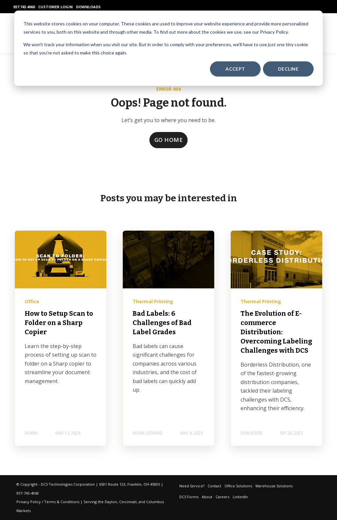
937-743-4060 (27, 493)
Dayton (111, 501)
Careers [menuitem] (222, 496)
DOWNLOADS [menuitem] (88, 6)
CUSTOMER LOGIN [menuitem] (55, 6)
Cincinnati (128, 501)
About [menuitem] (207, 496)
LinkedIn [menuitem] (240, 496)
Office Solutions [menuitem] (238, 485)
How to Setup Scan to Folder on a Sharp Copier (59, 322)
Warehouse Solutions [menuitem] (274, 485)
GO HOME (168, 140)
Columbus (155, 501)
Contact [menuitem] (214, 485)
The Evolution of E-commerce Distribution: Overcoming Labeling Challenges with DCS (276, 331)
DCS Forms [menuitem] (188, 496)
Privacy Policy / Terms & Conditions (47, 501)
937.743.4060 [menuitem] (24, 6)
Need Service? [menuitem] (191, 485)
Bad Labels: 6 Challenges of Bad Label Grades (162, 322)
